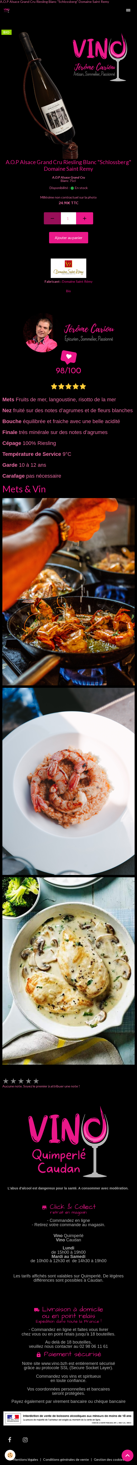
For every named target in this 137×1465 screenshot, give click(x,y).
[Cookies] (10, 1455)
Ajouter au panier (68, 237)
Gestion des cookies (109, 1459)
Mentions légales (25, 1459)
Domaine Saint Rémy (77, 281)
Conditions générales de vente (66, 1459)
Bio (68, 291)
